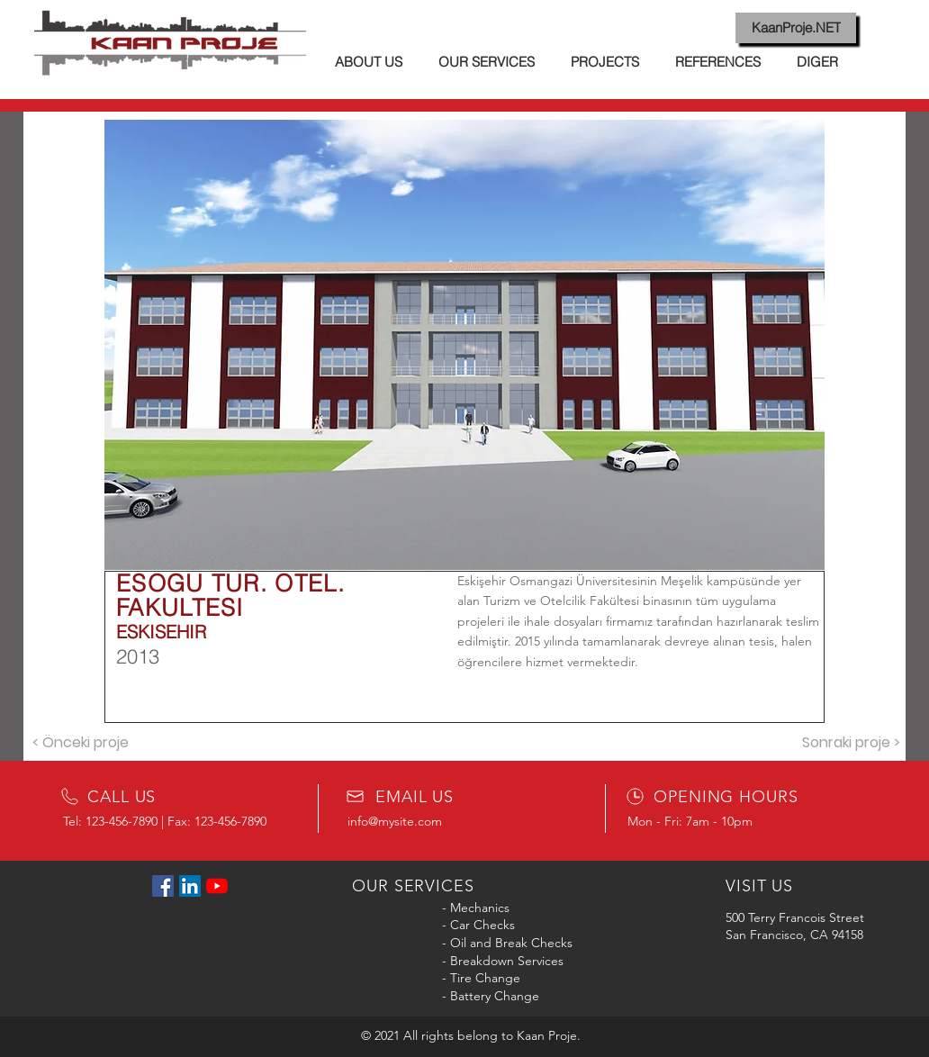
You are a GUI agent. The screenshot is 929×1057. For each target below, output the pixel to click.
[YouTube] (217, 886)
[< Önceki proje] (80, 743)
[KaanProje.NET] (795, 28)
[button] (464, 345)
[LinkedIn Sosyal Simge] (190, 886)
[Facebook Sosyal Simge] (163, 886)
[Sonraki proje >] (850, 743)
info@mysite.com (394, 821)
